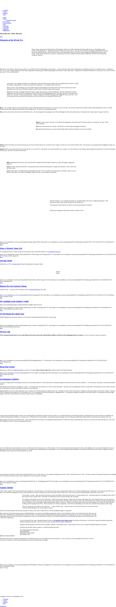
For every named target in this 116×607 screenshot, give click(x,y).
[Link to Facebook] (5, 10)
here (55, 317)
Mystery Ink (5, 332)
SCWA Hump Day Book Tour (12, 314)
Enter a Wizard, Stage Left (11, 248)
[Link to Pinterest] (5, 13)
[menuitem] (59, 17)
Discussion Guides (11, 20)
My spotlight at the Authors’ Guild (14, 301)
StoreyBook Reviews (35, 289)
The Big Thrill (6, 261)
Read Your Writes (7, 367)
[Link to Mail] (4, 14)
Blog (1, 36)
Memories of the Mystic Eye (11, 40)
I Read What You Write (54, 251)
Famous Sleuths (6, 488)
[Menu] (6, 30)
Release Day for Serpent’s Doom (13, 286)
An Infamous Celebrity (9, 379)
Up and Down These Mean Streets (63, 520)
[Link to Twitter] (5, 11)
